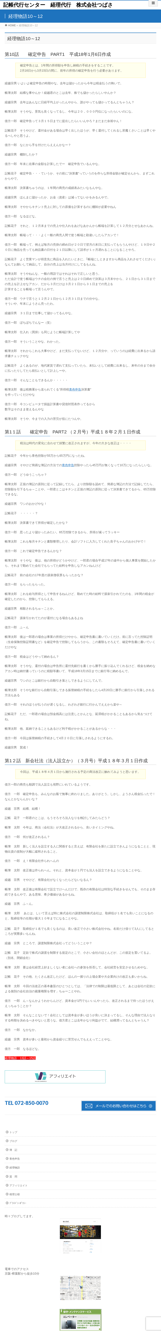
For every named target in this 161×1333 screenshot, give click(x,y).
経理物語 (14, 1167)
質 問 (13, 1176)
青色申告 (75, 389)
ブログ (13, 1141)
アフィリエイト (18, 1185)
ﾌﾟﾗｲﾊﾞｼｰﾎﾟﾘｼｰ (17, 1203)
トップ (13, 1132)
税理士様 (14, 1194)
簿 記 (13, 1149)
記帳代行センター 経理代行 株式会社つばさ (58, 5)
